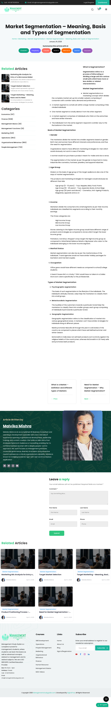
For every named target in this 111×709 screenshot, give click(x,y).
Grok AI (56, 50)
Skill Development (42, 641)
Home (14, 39)
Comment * (53, 489)
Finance (38, 661)
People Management (44, 648)
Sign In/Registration (64, 651)
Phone (82, 519)
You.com (87, 50)
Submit (57, 533)
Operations (40, 644)
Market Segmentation (36, 39)
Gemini (77, 50)
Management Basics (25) (11, 124)
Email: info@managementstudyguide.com (41, 2)
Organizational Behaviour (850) (14, 142)
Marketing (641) (7, 133)
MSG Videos (40, 672)
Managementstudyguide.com (44, 693)
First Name (53, 508)
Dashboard (102, 2)
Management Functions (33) (12, 128)
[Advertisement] (64, 80)
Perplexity (35, 50)
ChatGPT (23, 50)
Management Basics (43, 668)
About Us (60, 644)
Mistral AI (66, 50)
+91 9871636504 (9, 673)
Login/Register (89, 2)
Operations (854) (8, 138)
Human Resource (42, 665)
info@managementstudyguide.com (12, 678)
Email (51, 519)
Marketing (22, 39)
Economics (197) (7, 114)
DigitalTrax (71, 693)
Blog (58, 648)
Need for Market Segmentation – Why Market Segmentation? (95, 391)
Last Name (84, 508)
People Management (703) (11, 147)
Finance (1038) (7, 119)
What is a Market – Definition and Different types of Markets (62, 391)
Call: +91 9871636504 (10, 2)
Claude (46, 50)
